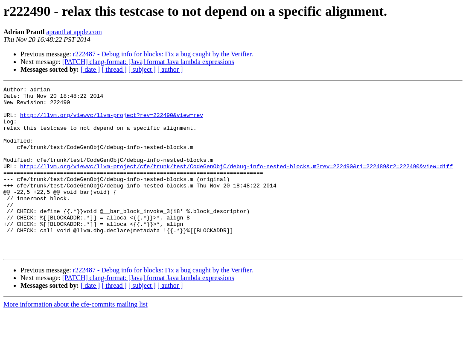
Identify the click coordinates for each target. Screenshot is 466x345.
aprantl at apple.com (74, 31)
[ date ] (90, 69)
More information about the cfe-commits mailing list (75, 337)
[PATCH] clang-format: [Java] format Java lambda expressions (148, 61)
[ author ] (170, 69)
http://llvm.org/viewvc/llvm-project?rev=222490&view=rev (111, 121)
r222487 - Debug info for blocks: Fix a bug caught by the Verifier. (163, 54)
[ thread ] (114, 69)
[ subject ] (142, 69)
